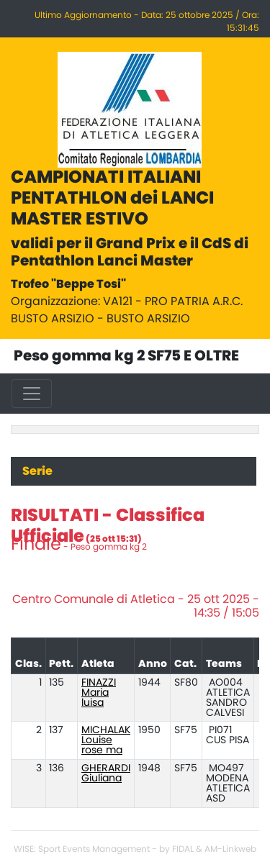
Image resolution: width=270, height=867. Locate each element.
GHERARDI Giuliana (105, 773)
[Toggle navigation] (32, 393)
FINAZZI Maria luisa (98, 693)
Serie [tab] (37, 471)
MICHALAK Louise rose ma (105, 740)
